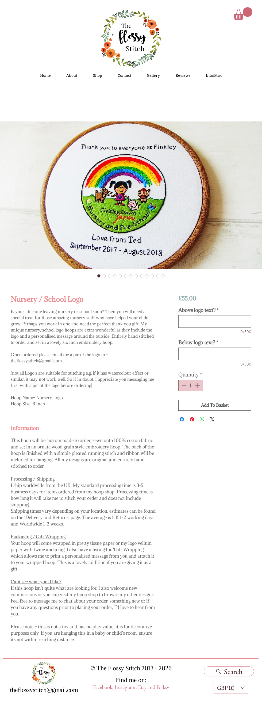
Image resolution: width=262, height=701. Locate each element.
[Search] (229, 671)
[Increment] (198, 385)
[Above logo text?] (215, 321)
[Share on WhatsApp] (202, 419)
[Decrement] (183, 385)
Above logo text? (198, 310)
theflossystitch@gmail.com (44, 690)
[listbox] (231, 688)
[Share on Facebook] (182, 419)
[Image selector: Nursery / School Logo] (99, 276)
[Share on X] (212, 419)
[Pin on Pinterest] (192, 419)
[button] (242, 13)
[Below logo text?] (215, 354)
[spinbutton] (190, 385)
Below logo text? (198, 342)
